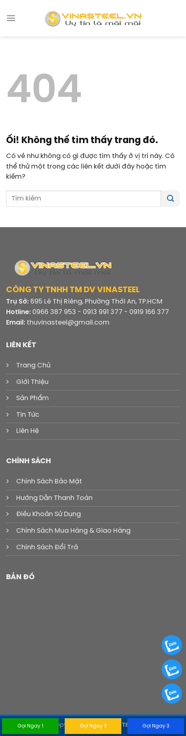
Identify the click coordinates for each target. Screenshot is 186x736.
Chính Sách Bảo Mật (49, 481)
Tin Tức (27, 414)
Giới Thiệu (32, 382)
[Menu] (11, 18)
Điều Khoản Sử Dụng (48, 514)
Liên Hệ (27, 431)
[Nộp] (170, 199)
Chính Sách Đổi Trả (47, 547)
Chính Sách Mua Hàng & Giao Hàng (73, 530)
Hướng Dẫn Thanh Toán (54, 498)
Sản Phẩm (32, 398)
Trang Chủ (33, 365)
